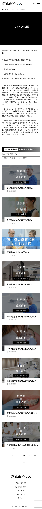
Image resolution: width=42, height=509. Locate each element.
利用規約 (21, 490)
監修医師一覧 (21, 483)
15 (18, 462)
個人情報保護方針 (21, 487)
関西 (25, 158)
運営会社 (21, 498)
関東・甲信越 (9, 158)
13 (29, 456)
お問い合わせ (21, 494)
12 (24, 456)
